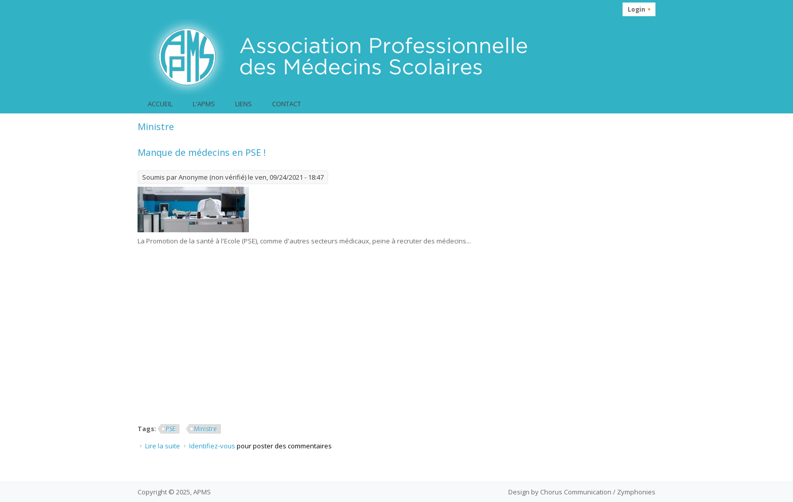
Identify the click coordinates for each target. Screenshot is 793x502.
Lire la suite (162, 445)
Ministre (205, 429)
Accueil (160, 103)
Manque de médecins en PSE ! (202, 152)
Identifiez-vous (212, 445)
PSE (170, 429)
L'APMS (204, 103)
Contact (286, 103)
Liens (243, 103)
